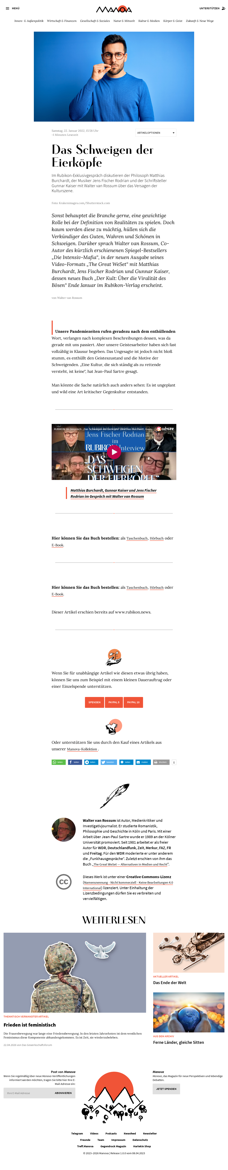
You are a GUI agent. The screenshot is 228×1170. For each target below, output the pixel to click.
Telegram (77, 1144)
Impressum (118, 1151)
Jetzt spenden (166, 1100)
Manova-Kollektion (85, 754)
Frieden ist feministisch (30, 1036)
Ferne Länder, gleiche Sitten (178, 1054)
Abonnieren (63, 1104)
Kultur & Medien (149, 21)
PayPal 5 (113, 708)
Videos (94, 1144)
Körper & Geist (172, 21)
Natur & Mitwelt (124, 21)
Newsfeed (130, 1144)
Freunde (85, 1151)
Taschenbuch (138, 544)
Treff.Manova (85, 1157)
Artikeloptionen (155, 132)
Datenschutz (140, 1151)
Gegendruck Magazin (113, 1157)
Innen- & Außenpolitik (28, 21)
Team (100, 1151)
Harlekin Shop (142, 1157)
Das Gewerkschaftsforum (37, 1056)
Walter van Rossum (69, 298)
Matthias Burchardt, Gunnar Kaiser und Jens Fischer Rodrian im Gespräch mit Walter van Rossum (112, 496)
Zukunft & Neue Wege (200, 21)
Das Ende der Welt (169, 994)
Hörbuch (161, 544)
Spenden (95, 708)
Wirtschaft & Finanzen (62, 21)
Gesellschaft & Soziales (95, 21)
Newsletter (150, 1144)
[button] (59, 768)
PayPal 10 (133, 708)
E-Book (68, 550)
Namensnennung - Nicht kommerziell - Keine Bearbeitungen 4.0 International (119, 896)
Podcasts (111, 1144)
